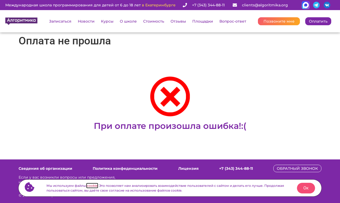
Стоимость (153, 21)
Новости (86, 21)
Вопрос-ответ (232, 21)
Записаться (60, 21)
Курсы (107, 21)
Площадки (202, 21)
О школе (128, 21)
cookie (92, 186)
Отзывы (178, 21)
